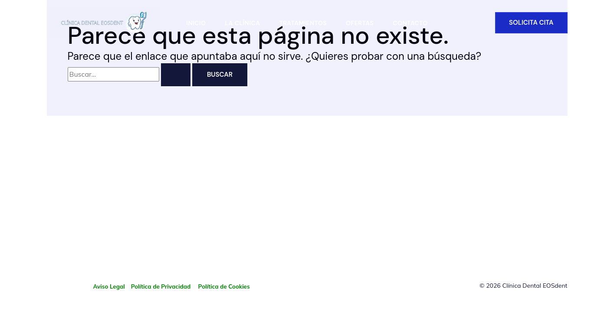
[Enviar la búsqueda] (175, 74)
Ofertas (360, 23)
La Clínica (242, 23)
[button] (531, 22)
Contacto (410, 23)
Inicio (196, 23)
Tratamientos (303, 23)
